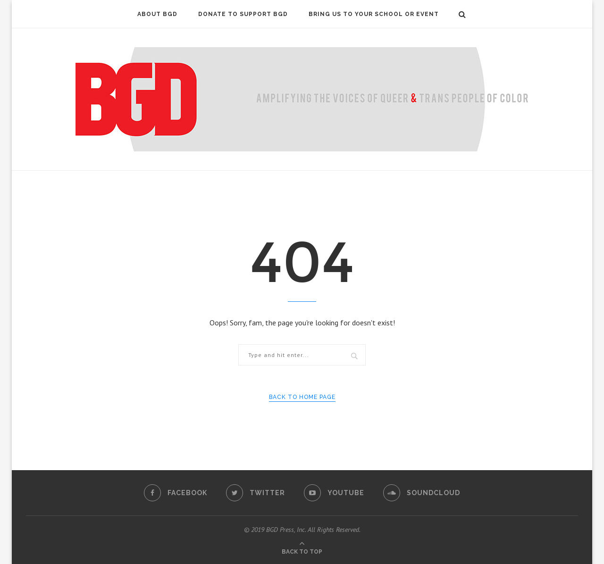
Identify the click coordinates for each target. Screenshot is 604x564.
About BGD (157, 14)
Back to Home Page (302, 397)
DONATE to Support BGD (243, 14)
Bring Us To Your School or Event (374, 14)
